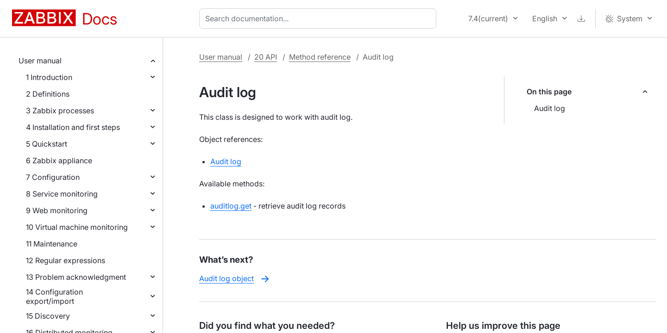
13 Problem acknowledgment (76, 277)
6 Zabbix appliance (59, 160)
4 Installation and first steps (73, 127)
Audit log (549, 108)
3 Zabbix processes (60, 110)
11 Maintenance (51, 243)
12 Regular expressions (65, 260)
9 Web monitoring (57, 210)
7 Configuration (53, 177)
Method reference (320, 57)
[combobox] (319, 18)
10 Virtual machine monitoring (77, 227)
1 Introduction (49, 77)
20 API (265, 57)
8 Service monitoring (62, 193)
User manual (40, 60)
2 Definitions (47, 94)
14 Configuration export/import (54, 296)
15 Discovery (48, 316)
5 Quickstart (46, 143)
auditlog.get (231, 205)
